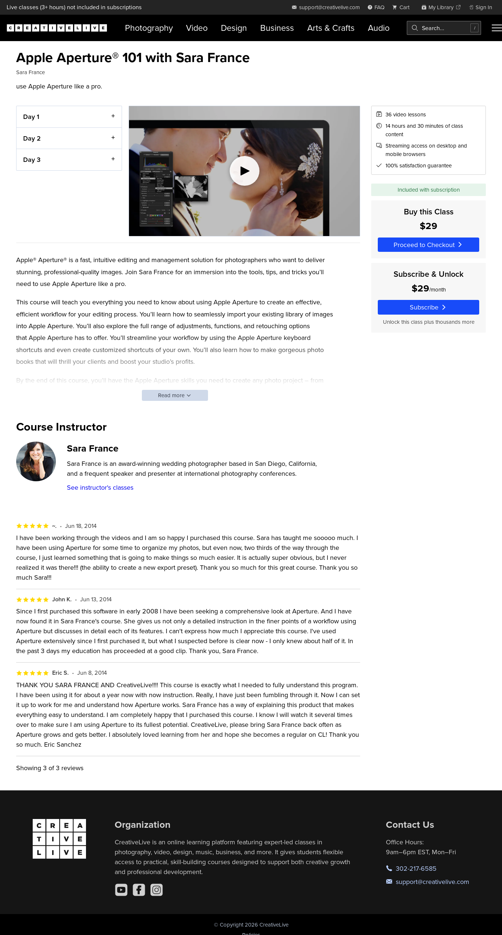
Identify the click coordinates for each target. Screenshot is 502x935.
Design (234, 28)
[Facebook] (139, 889)
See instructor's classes (100, 487)
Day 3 (31, 159)
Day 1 (31, 116)
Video (197, 28)
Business (277, 28)
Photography (149, 28)
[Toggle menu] (497, 28)
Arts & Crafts (331, 28)
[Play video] (244, 171)
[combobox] (444, 28)
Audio (379, 28)
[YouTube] (121, 889)
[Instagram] (156, 889)
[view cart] (403, 7)
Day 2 (32, 137)
